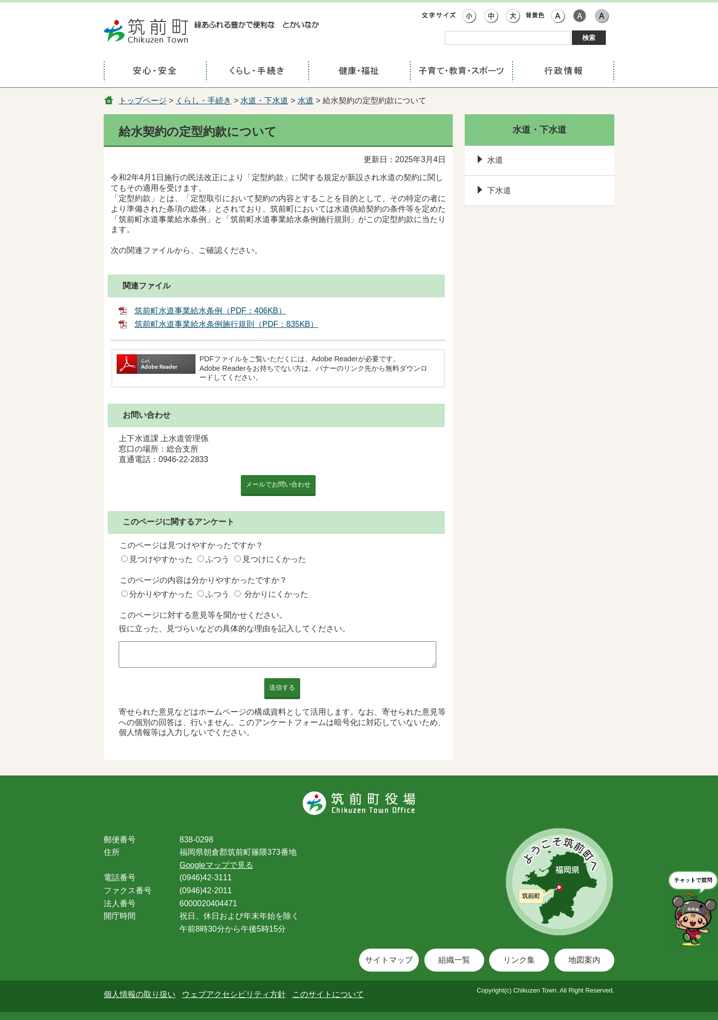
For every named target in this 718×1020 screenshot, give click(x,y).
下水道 (499, 190)
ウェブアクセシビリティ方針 (234, 994)
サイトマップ (389, 960)
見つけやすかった (161, 559)
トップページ (143, 100)
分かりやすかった (161, 594)
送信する (282, 687)
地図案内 (584, 960)
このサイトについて (328, 994)
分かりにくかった (276, 594)
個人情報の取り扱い (140, 994)
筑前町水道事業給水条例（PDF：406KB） (210, 310)
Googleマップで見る (216, 865)
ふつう (217, 559)
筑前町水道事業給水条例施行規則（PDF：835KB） (226, 324)
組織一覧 (454, 960)
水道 (306, 100)
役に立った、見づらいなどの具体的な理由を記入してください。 (234, 628)
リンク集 (519, 960)
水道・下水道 (264, 100)
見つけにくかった (274, 559)
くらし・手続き (203, 100)
